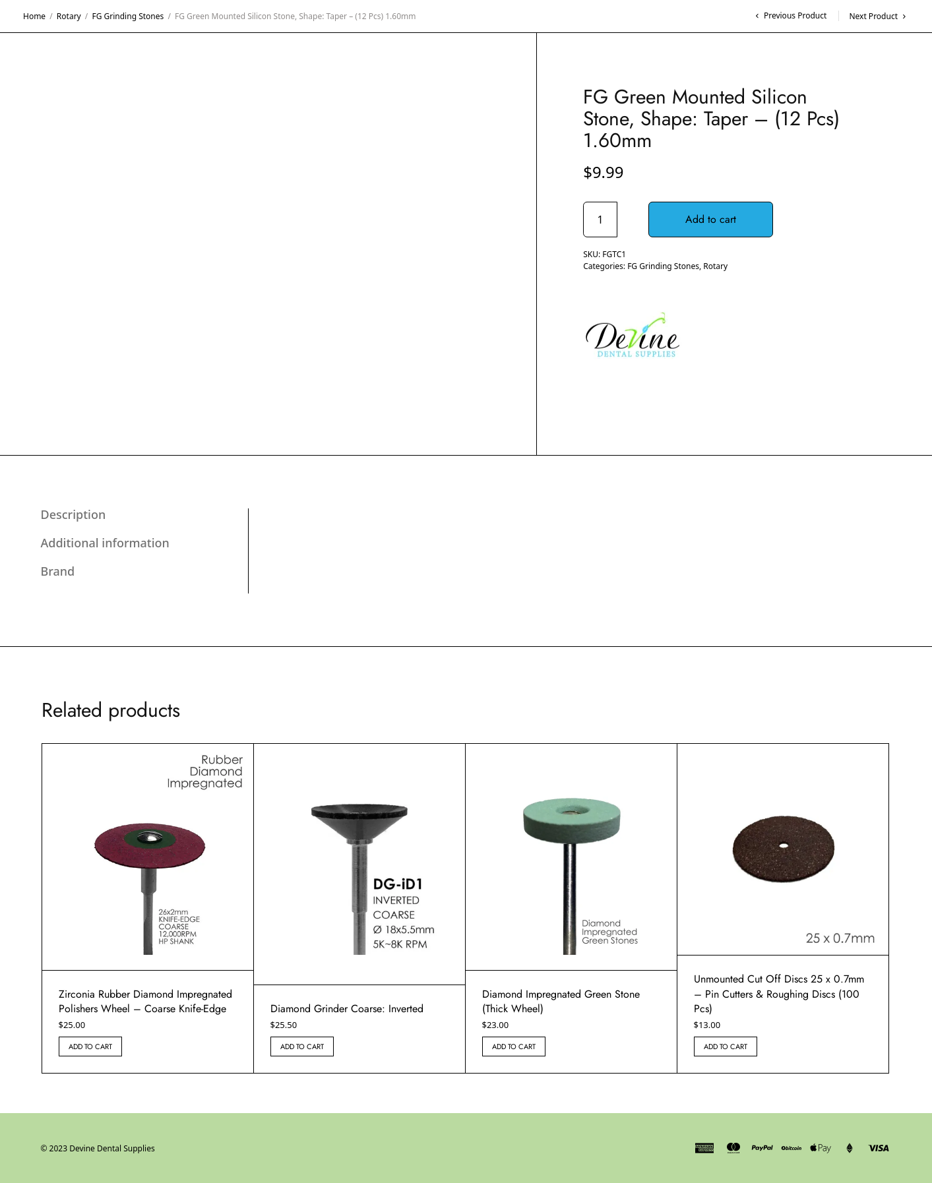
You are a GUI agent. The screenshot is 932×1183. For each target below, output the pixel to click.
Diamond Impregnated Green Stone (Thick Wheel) (561, 1001)
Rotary (69, 16)
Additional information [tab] (105, 543)
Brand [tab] (58, 571)
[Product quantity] (600, 219)
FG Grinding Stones (128, 16)
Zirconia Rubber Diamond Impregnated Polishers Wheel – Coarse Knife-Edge (145, 1001)
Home (34, 16)
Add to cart (710, 219)
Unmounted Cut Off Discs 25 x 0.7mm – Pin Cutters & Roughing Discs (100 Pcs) (779, 993)
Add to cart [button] (90, 1046)
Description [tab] (73, 514)
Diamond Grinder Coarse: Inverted (346, 1008)
